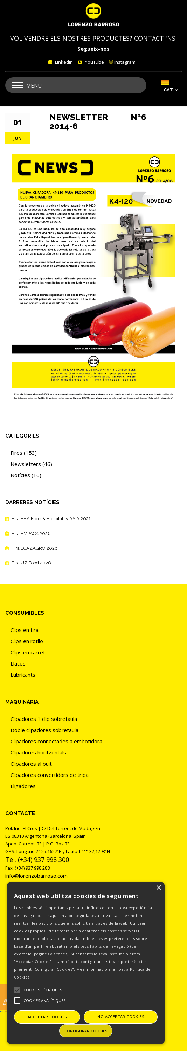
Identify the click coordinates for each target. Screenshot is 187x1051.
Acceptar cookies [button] (47, 1016)
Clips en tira (25, 629)
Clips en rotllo (27, 641)
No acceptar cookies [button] (120, 1016)
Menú (34, 85)
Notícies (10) (26, 475)
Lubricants (23, 674)
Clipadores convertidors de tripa (50, 774)
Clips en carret (28, 652)
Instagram (122, 62)
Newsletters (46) (31, 463)
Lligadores (23, 785)
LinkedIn (63, 62)
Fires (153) (24, 452)
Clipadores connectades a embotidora (56, 741)
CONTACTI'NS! (155, 38)
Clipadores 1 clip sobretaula (44, 718)
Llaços (18, 663)
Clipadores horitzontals (38, 752)
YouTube (94, 62)
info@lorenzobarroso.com (36, 875)
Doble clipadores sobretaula (44, 729)
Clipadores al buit (31, 763)
